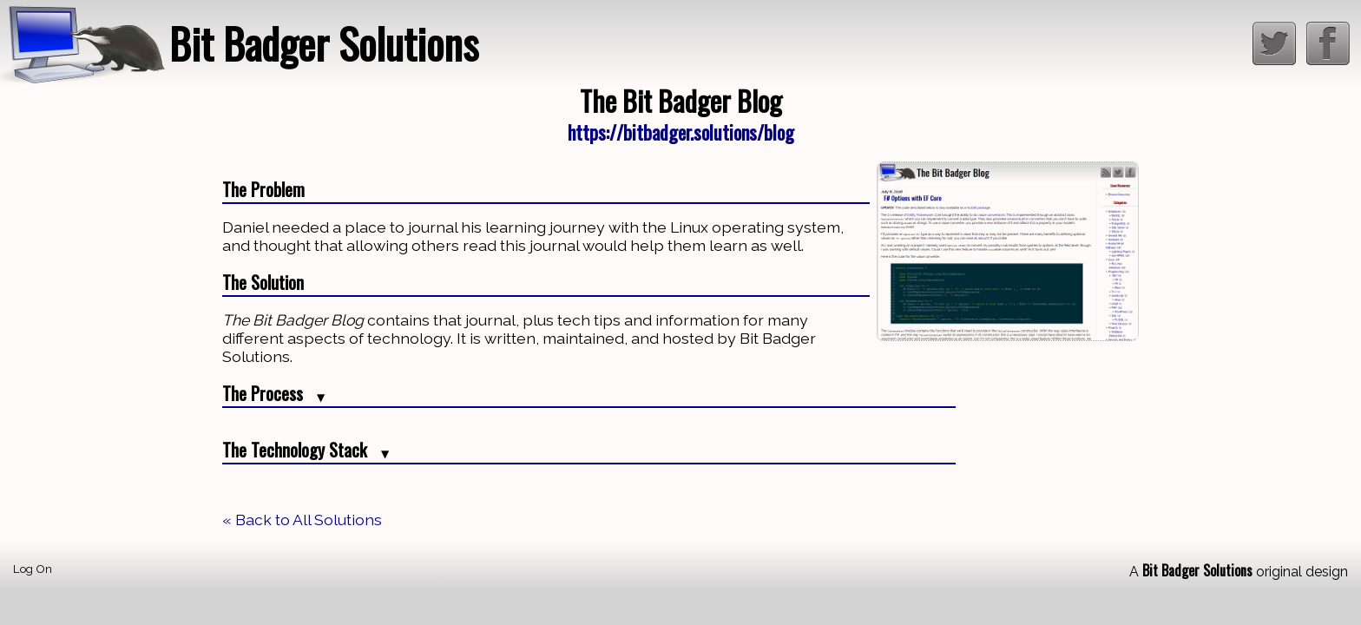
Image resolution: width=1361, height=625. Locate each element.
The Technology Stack (305, 449)
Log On (32, 569)
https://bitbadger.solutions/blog (681, 131)
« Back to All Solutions (302, 519)
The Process (273, 392)
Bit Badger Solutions (323, 43)
